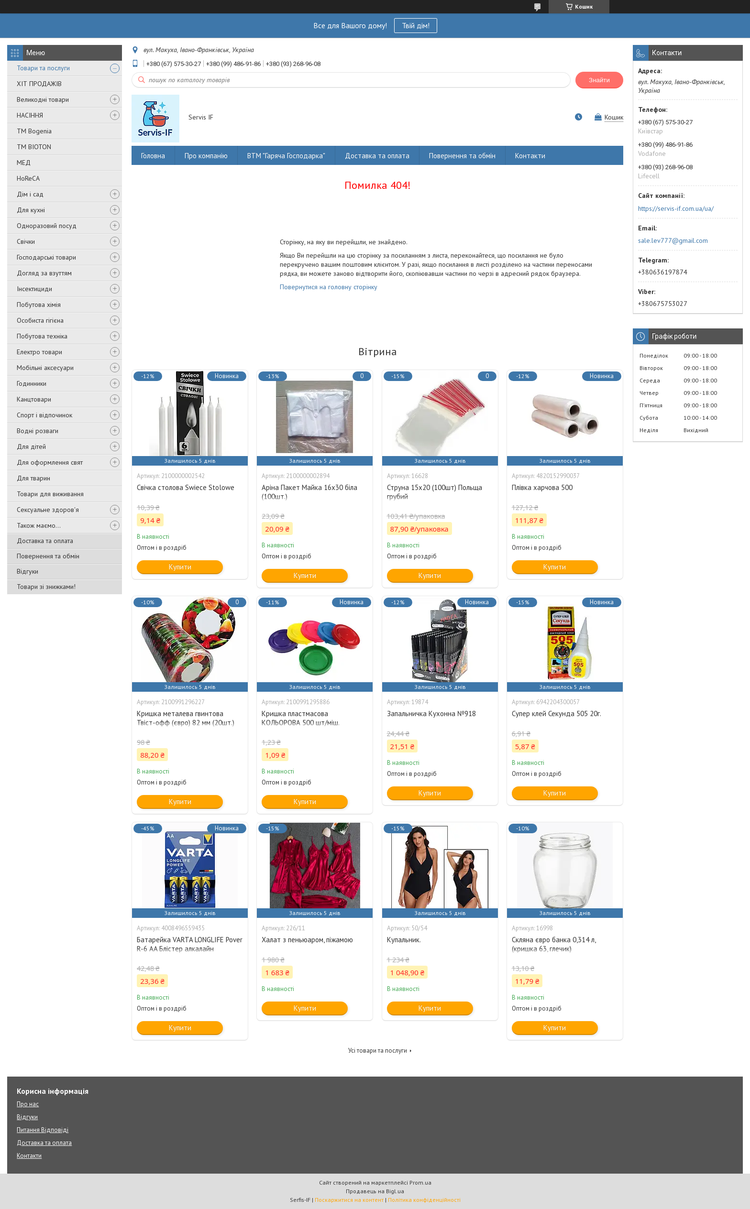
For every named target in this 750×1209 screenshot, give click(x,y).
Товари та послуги (43, 68)
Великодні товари (43, 99)
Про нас (28, 1104)
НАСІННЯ (30, 115)
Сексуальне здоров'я (48, 509)
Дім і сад (30, 194)
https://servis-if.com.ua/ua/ (676, 208)
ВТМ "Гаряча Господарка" (286, 155)
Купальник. (404, 939)
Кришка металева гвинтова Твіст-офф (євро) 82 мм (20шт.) (185, 718)
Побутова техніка (42, 336)
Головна (153, 155)
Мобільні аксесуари (45, 367)
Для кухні (31, 210)
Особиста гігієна (40, 320)
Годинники (31, 383)
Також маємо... (39, 525)
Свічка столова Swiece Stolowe (185, 487)
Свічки (26, 241)
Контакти (530, 155)
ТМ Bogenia (34, 131)
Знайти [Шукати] (599, 80)
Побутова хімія (39, 304)
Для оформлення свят (50, 462)
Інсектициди (34, 288)
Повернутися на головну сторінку (328, 287)
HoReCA (28, 178)
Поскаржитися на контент (349, 1199)
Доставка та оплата (45, 540)
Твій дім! (416, 25)
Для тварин (33, 478)
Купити (180, 566)
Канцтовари (34, 399)
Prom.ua (420, 1182)
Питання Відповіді (42, 1130)
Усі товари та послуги (377, 1050)
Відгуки (27, 571)
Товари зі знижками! (46, 586)
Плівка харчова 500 (542, 487)
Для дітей (31, 446)
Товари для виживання (50, 494)
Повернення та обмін (48, 556)
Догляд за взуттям (44, 273)
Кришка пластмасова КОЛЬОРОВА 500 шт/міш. (301, 718)
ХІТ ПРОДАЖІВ (39, 83)
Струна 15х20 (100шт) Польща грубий (434, 492)
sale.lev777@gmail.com (673, 240)
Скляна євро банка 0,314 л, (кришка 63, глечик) (554, 944)
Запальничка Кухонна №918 (431, 713)
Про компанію (206, 155)
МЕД (24, 162)
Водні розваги (37, 430)
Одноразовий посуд (47, 225)
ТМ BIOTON (34, 146)
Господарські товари (46, 257)
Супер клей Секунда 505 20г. (556, 713)
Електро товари (39, 352)
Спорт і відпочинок (44, 415)
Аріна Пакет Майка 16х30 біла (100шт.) (309, 492)
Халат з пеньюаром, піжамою (307, 939)
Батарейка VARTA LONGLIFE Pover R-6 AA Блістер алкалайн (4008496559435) (190, 948)
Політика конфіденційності (424, 1199)
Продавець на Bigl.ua (375, 1191)
